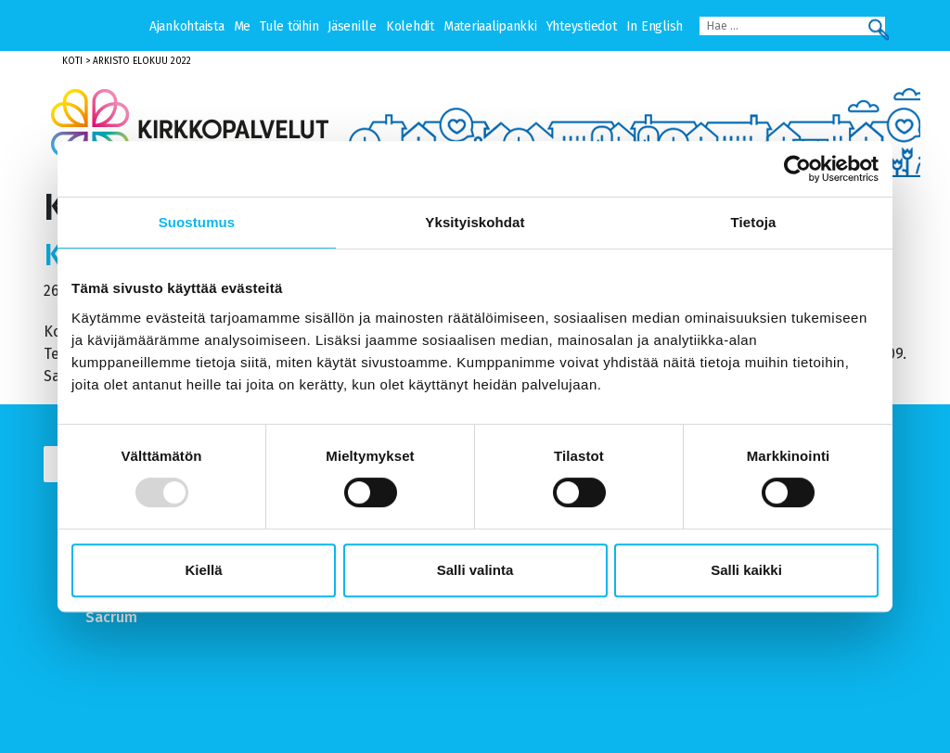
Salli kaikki (746, 570)
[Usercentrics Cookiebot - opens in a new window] (797, 169)
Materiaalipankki (490, 26)
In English (654, 26)
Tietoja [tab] (754, 222)
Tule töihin (289, 26)
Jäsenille (352, 26)
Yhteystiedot (581, 26)
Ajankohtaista (187, 26)
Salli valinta (475, 570)
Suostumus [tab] (197, 222)
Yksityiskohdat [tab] (474, 222)
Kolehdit (410, 26)
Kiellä (203, 570)
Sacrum (111, 617)
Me (242, 26)
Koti (72, 61)
